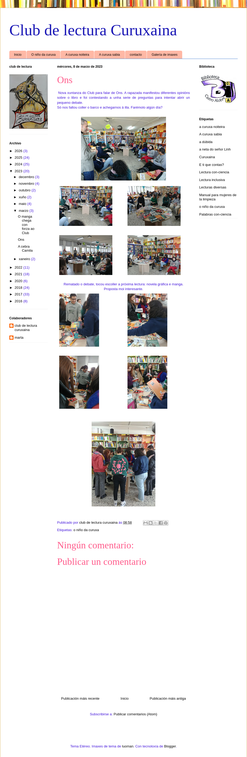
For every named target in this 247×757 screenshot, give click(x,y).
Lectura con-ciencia (214, 172)
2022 (19, 267)
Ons (21, 240)
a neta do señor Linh (215, 149)
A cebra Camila (25, 248)
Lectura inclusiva (212, 180)
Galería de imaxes (164, 55)
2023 (19, 171)
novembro (27, 184)
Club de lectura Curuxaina (93, 30)
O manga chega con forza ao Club (26, 224)
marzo (24, 211)
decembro (27, 177)
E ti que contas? (211, 165)
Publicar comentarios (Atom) (135, 714)
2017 (19, 294)
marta (19, 337)
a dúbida (205, 142)
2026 (19, 151)
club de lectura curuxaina (26, 328)
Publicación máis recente (80, 698)
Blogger (170, 746)
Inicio (18, 55)
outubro (25, 190)
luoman (128, 746)
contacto (136, 55)
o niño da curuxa (86, 530)
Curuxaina (207, 157)
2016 (19, 301)
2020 (19, 281)
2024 (19, 164)
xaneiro (25, 259)
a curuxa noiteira (212, 127)
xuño (23, 197)
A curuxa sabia (109, 55)
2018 (19, 288)
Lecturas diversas (212, 187)
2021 (19, 274)
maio (23, 204)
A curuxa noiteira (77, 55)
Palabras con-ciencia (215, 214)
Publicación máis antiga (168, 698)
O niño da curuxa (43, 55)
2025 (19, 158)
